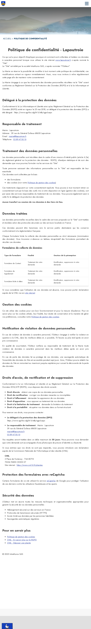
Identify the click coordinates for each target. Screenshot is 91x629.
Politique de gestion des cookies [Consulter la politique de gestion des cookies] (45, 316)
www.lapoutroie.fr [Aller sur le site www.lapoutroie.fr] (63, 60)
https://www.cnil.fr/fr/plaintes (30, 465)
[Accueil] (3, 3)
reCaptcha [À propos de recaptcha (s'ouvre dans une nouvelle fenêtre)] (51, 480)
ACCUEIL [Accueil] (7, 38)
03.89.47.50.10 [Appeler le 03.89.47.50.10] (19, 139)
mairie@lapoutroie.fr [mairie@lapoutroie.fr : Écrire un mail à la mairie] (17, 136)
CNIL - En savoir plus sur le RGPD (22, 539)
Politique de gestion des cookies (41, 182)
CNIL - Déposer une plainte (19, 542)
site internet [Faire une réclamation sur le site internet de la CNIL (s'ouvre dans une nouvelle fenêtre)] (30, 293)
